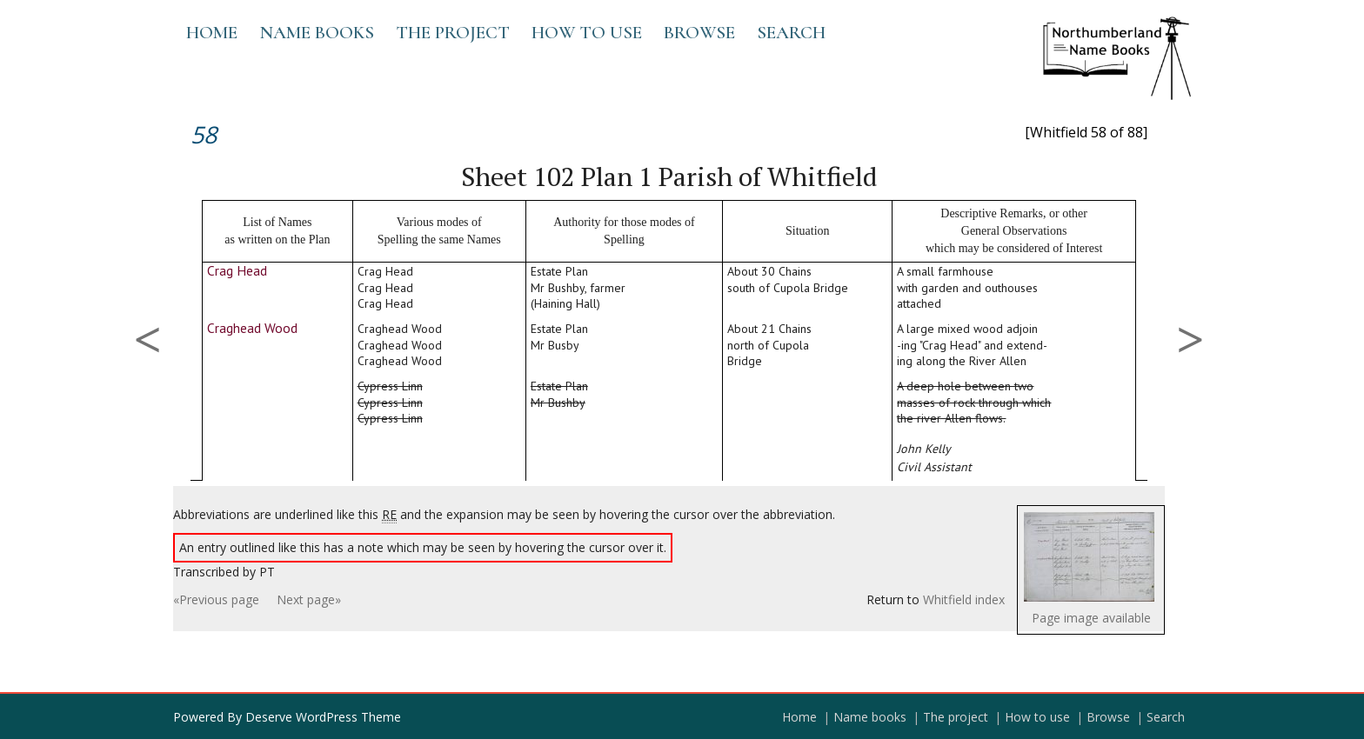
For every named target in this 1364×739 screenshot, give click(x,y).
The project (453, 32)
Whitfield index (964, 599)
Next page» (309, 599)
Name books (316, 32)
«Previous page (216, 599)
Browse (699, 32)
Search (791, 32)
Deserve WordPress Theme (323, 717)
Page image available (1091, 617)
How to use (587, 32)
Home (211, 32)
